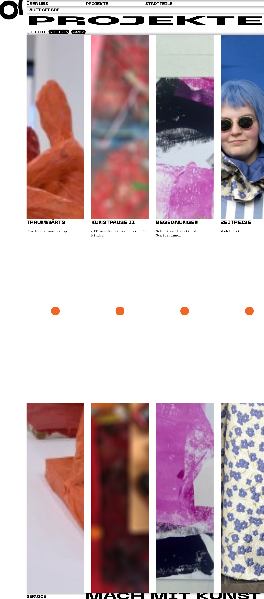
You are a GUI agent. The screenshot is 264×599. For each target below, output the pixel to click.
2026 (77, 32)
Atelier (57, 32)
